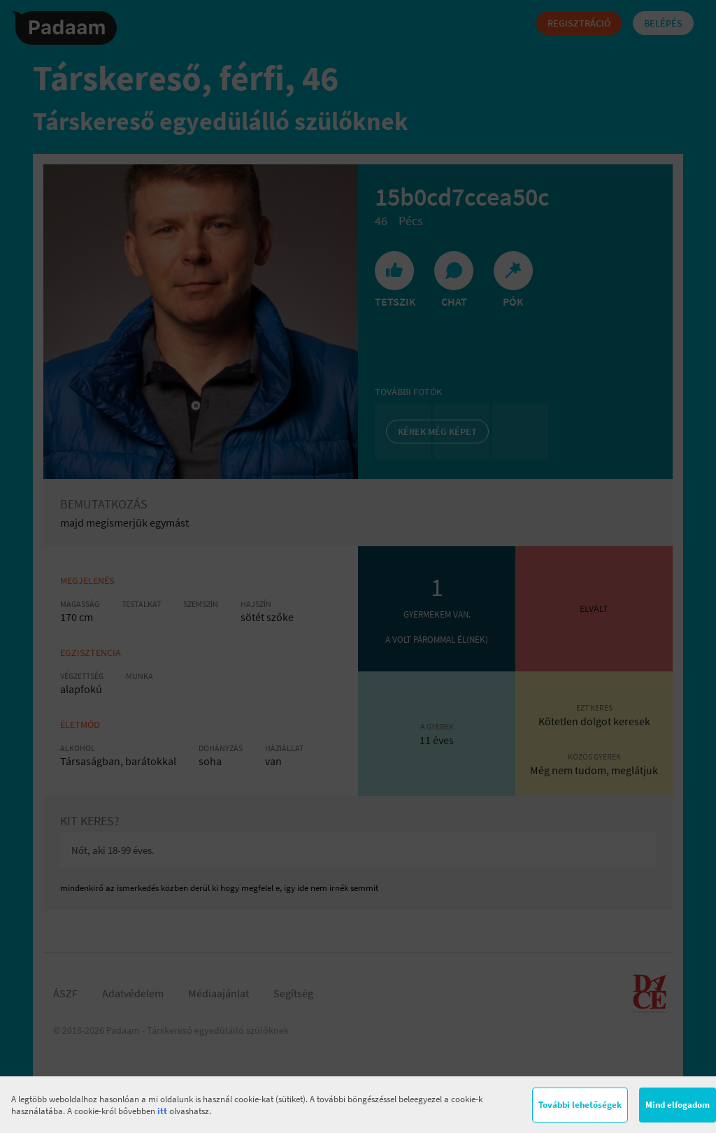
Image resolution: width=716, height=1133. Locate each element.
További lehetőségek (580, 1105)
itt (162, 1111)
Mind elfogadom (677, 1105)
